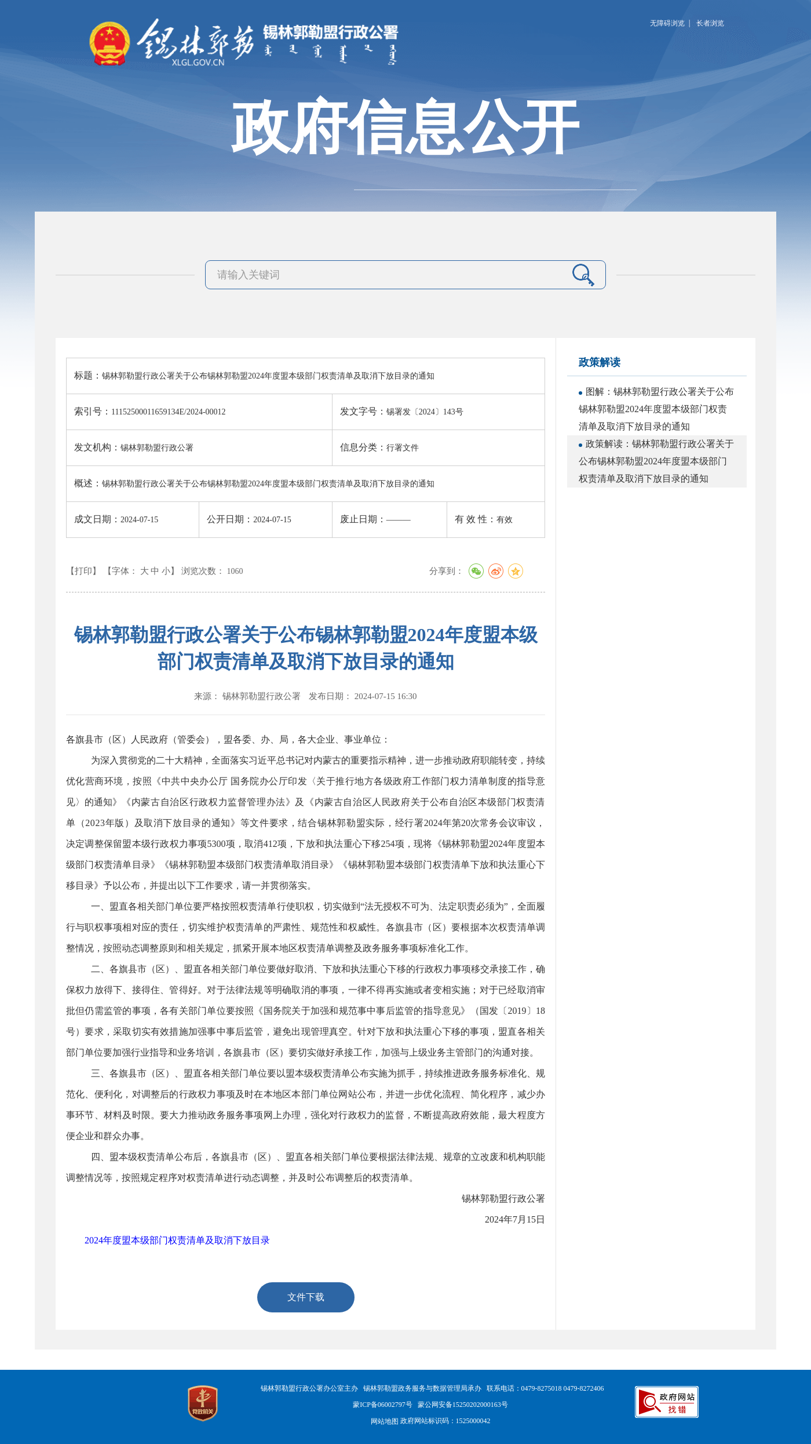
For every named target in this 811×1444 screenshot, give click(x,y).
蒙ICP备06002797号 (382, 1405)
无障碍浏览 (667, 23)
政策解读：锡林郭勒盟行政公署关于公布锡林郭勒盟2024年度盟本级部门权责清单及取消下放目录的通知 (656, 461)
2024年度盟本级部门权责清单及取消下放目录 (177, 1240)
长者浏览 (710, 23)
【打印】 (83, 571)
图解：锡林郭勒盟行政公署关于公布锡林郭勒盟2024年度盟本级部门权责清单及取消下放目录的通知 (656, 409)
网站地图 (385, 1421)
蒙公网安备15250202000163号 (463, 1405)
